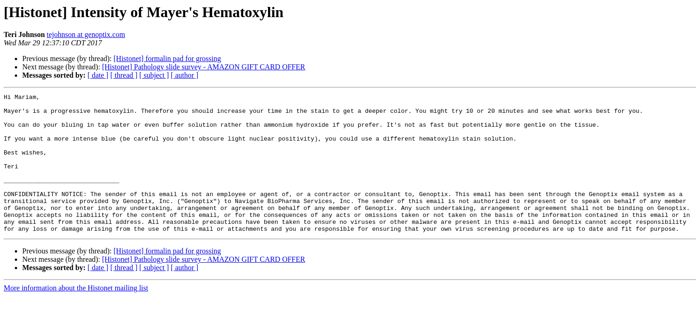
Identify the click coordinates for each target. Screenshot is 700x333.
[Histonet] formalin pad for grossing (167, 58)
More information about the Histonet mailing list (76, 316)
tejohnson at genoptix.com (86, 34)
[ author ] (185, 75)
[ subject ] (154, 75)
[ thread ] (124, 75)
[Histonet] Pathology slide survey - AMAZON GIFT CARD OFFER (203, 67)
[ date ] (98, 75)
